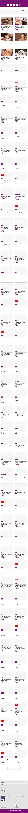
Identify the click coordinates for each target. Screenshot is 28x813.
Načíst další (13, 768)
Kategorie (23, 10)
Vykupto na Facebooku (4, 791)
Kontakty (2, 784)
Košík (20, 5)
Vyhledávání (11, 5)
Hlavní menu (8, 5)
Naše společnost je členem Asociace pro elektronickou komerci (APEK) (15, 796)
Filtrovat (23, 12)
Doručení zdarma (3, 790)
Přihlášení (17, 5)
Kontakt (14, 5)
